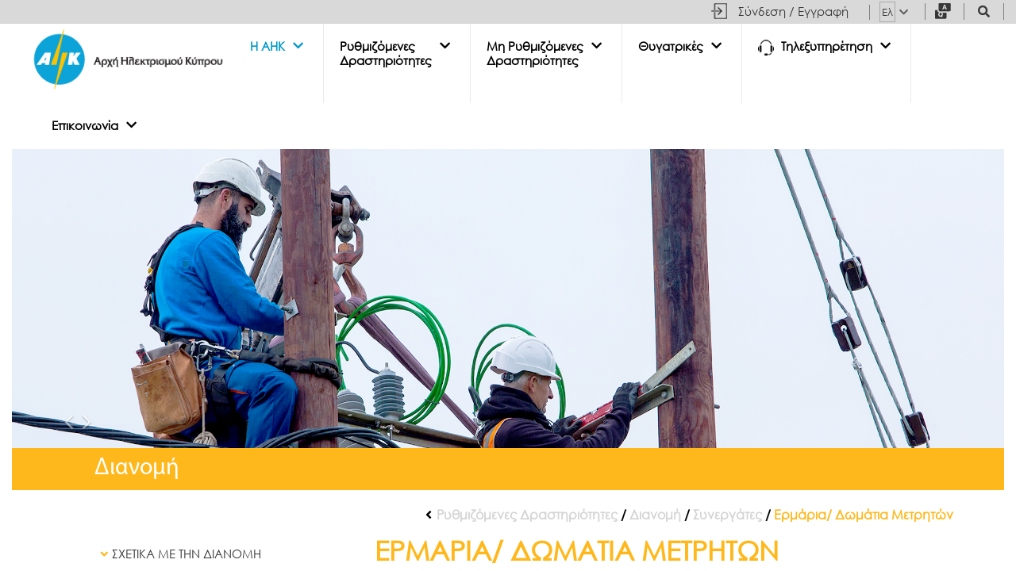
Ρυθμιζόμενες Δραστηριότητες (527, 515)
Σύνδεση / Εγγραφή (793, 11)
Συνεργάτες (727, 515)
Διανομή (655, 515)
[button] (278, 47)
